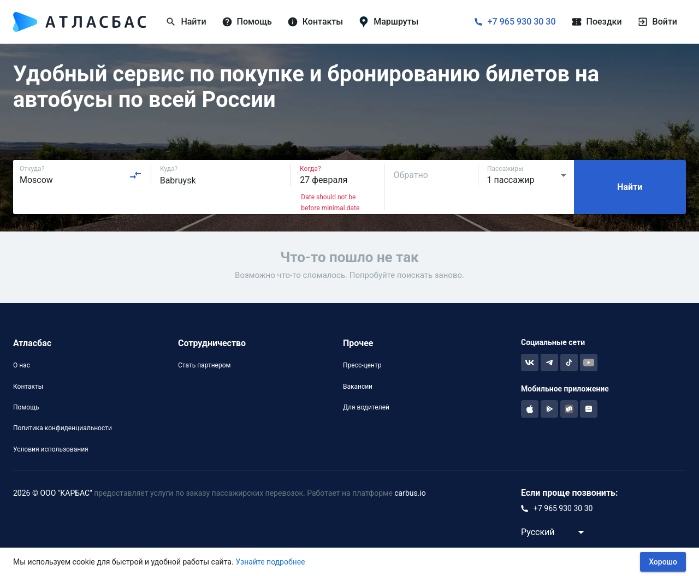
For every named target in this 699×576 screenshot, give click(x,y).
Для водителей (366, 407)
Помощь (26, 407)
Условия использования (50, 449)
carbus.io (410, 493)
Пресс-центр (362, 365)
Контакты (28, 386)
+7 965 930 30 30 (522, 21)
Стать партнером (204, 365)
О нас (21, 365)
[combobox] (81, 175)
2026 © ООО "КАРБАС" (52, 493)
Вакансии (357, 386)
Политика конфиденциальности (62, 428)
